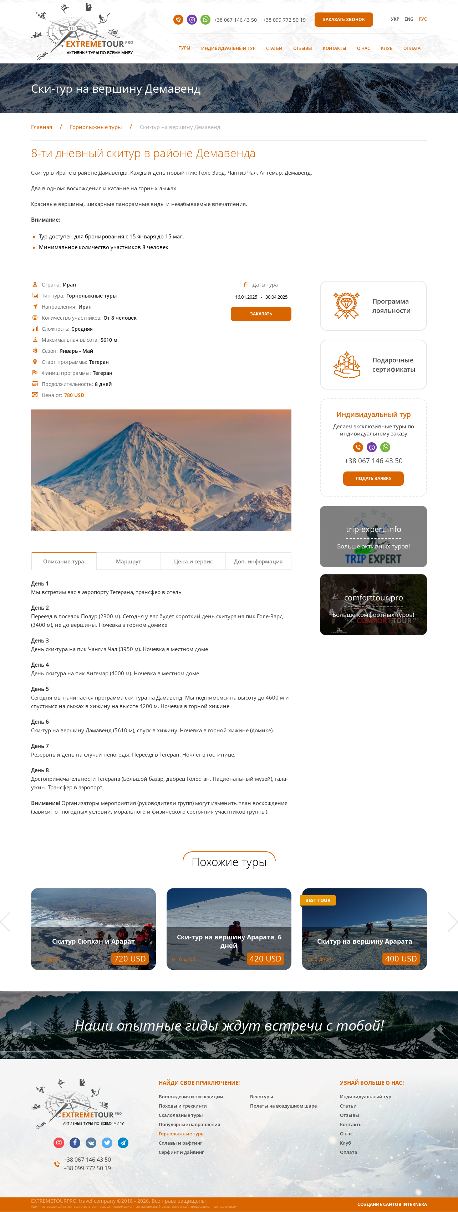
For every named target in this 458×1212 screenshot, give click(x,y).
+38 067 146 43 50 (235, 19)
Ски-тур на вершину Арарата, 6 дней (229, 941)
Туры (184, 48)
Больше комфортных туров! (373, 614)
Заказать (261, 314)
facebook (75, 1143)
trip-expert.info (373, 529)
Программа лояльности (391, 306)
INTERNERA (414, 1204)
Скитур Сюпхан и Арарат (93, 941)
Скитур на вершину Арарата (364, 941)
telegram (123, 1143)
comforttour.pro (373, 597)
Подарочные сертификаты (394, 364)
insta (59, 1143)
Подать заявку (374, 478)
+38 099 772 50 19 (284, 19)
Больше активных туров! (373, 546)
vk (91, 1143)
